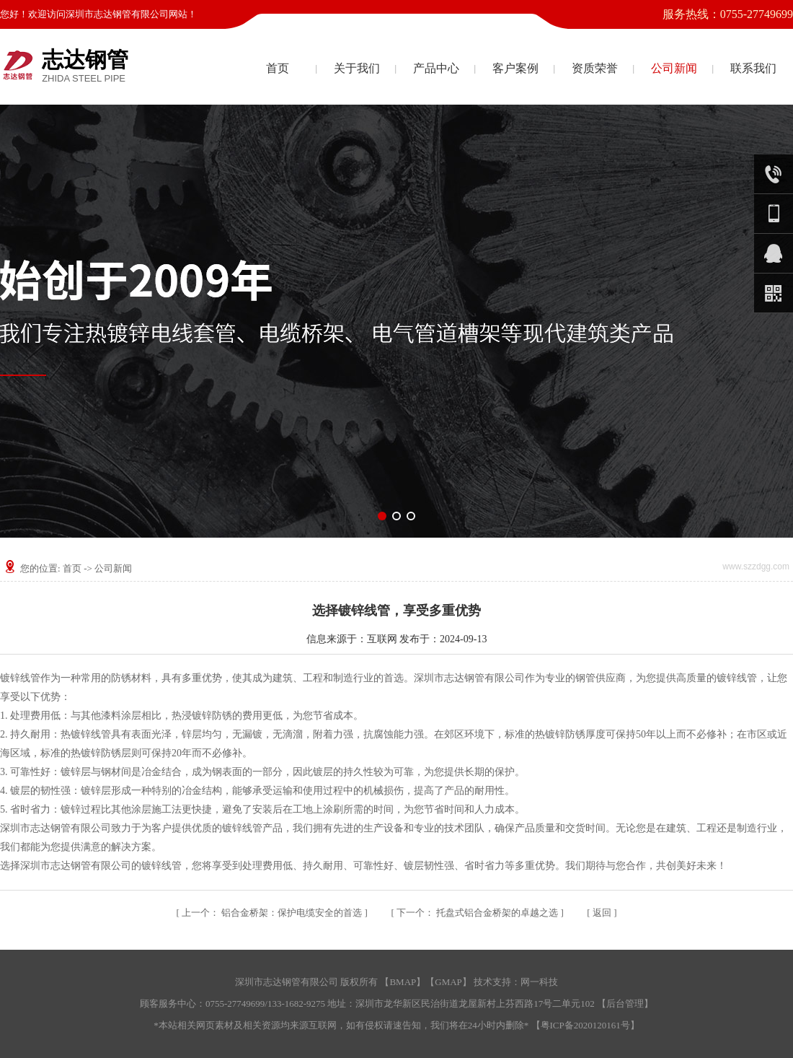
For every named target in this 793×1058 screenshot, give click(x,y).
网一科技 (539, 981)
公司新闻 (674, 68)
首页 (277, 68)
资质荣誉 (595, 68)
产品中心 (436, 68)
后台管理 (625, 1003)
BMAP (402, 981)
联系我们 (753, 68)
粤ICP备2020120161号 (585, 1025)
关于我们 (357, 68)
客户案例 (515, 68)
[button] (382, 516)
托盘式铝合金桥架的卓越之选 (478, 912)
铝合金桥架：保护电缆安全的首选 (273, 912)
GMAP (448, 981)
